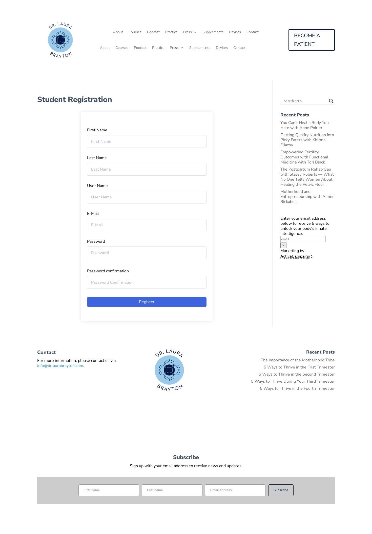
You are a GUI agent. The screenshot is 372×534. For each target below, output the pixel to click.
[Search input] (305, 101)
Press (187, 32)
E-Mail (93, 213)
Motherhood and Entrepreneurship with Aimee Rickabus (307, 196)
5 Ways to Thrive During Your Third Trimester (293, 381)
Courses (135, 32)
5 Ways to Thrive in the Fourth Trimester (297, 388)
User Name (97, 185)
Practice (171, 32)
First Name (97, 130)
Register (147, 302)
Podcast (153, 32)
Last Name (97, 157)
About (118, 32)
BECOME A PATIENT (307, 40)
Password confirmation (108, 271)
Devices (235, 32)
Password (96, 241)
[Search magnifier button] (331, 101)
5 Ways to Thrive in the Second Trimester (297, 374)
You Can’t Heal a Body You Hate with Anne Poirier (304, 125)
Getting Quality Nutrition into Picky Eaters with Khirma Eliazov (307, 140)
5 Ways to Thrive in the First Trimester (299, 367)
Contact (252, 32)
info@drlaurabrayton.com (60, 365)
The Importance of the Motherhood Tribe (298, 360)
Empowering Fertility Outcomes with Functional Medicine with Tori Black (304, 157)
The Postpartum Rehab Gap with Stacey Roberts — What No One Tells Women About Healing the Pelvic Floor (307, 177)
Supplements (212, 32)
